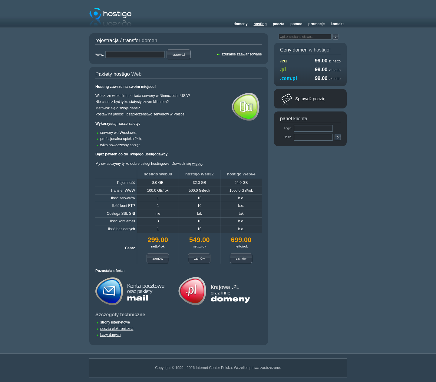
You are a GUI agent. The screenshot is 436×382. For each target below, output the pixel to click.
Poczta (278, 24)
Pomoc (296, 24)
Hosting (260, 24)
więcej (197, 163)
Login (288, 128)
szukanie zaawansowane (242, 54)
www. (99, 54)
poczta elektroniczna (116, 329)
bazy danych (110, 335)
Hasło (288, 137)
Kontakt (337, 24)
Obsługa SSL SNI (121, 213)
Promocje (316, 24)
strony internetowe (115, 322)
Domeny (241, 24)
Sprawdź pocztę (310, 98)
